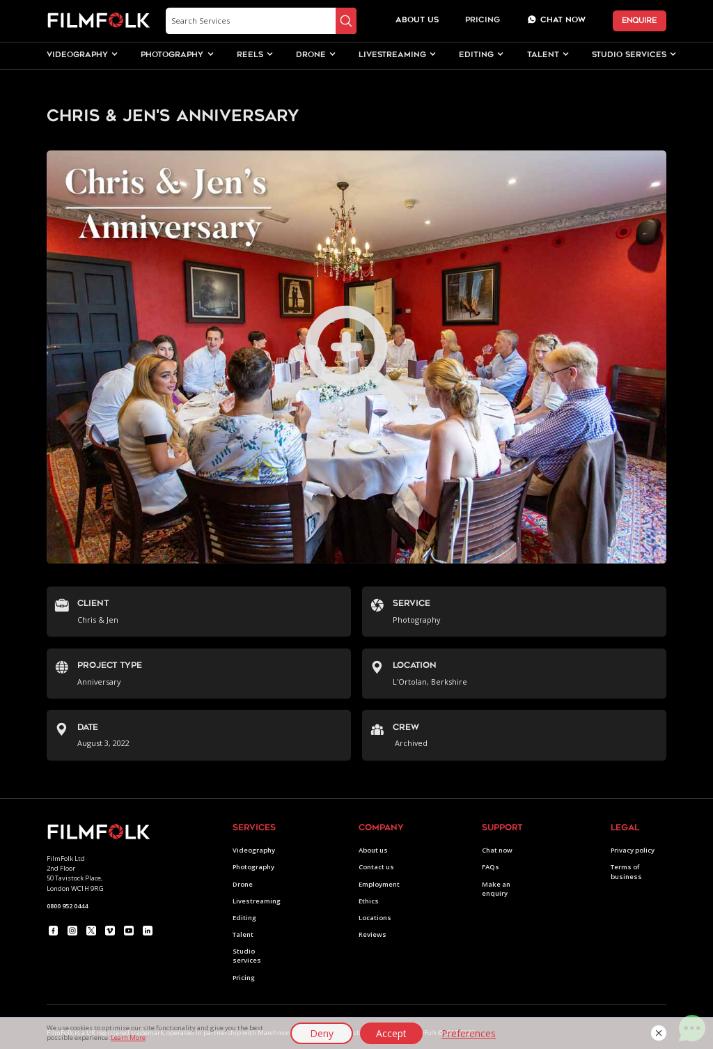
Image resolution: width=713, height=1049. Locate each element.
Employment (379, 884)
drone (311, 55)
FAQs (490, 866)
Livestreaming (257, 901)
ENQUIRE (639, 20)
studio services (629, 55)
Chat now (497, 850)
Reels (250, 55)
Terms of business (626, 871)
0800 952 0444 (67, 905)
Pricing (482, 20)
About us (373, 850)
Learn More (128, 1037)
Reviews (372, 934)
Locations (375, 917)
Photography (253, 866)
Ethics (369, 901)
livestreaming (392, 55)
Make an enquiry (496, 889)
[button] (658, 1033)
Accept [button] (391, 1033)
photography (172, 55)
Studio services (247, 956)
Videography (254, 850)
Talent (243, 934)
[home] (98, 20)
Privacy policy (633, 850)
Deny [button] (322, 1033)
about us (417, 20)
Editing (244, 917)
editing (476, 55)
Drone (243, 884)
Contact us (376, 866)
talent (543, 55)
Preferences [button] (468, 1033)
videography (77, 55)
